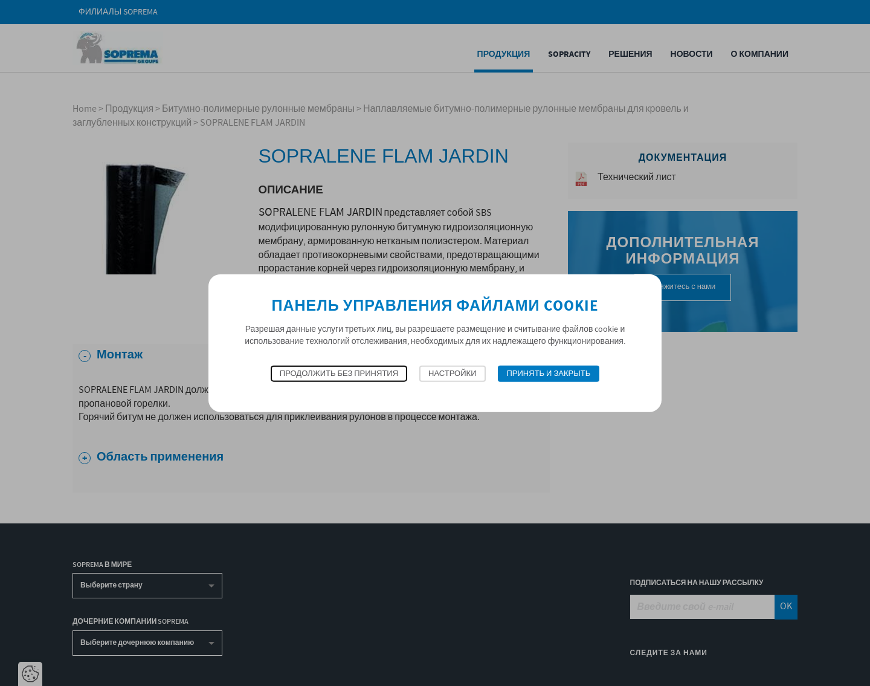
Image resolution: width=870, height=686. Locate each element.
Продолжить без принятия (339, 374)
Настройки (452, 374)
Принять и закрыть (549, 374)
